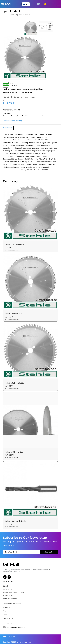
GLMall (5, 586)
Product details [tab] (7, 128)
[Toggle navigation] (58, 4)
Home (12, 15)
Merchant (6, 608)
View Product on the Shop (12, 120)
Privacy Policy (8, 595)
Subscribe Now (49, 552)
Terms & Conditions (10, 598)
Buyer (5, 611)
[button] (26, 4)
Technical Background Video (13, 592)
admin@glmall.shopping (16, 627)
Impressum (7, 623)
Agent (5, 614)
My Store (19, 15)
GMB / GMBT (7, 589)
